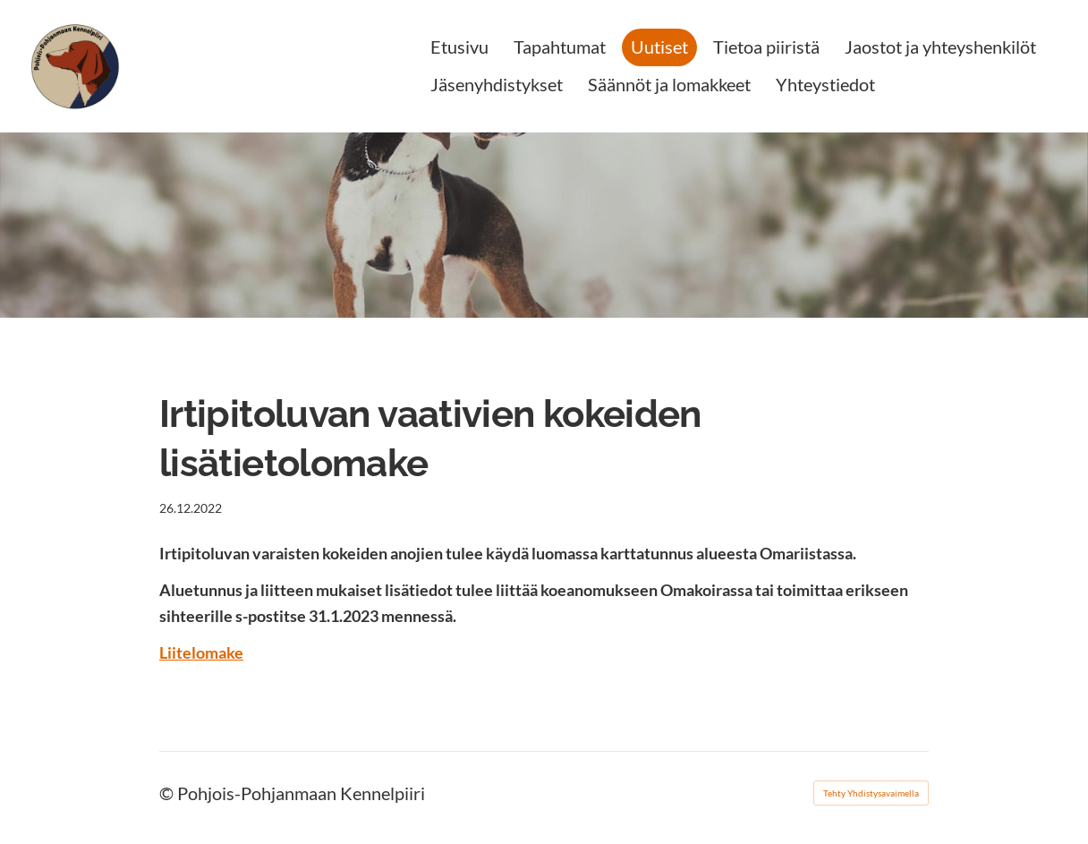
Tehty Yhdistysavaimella (871, 793)
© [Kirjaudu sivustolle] (168, 793)
